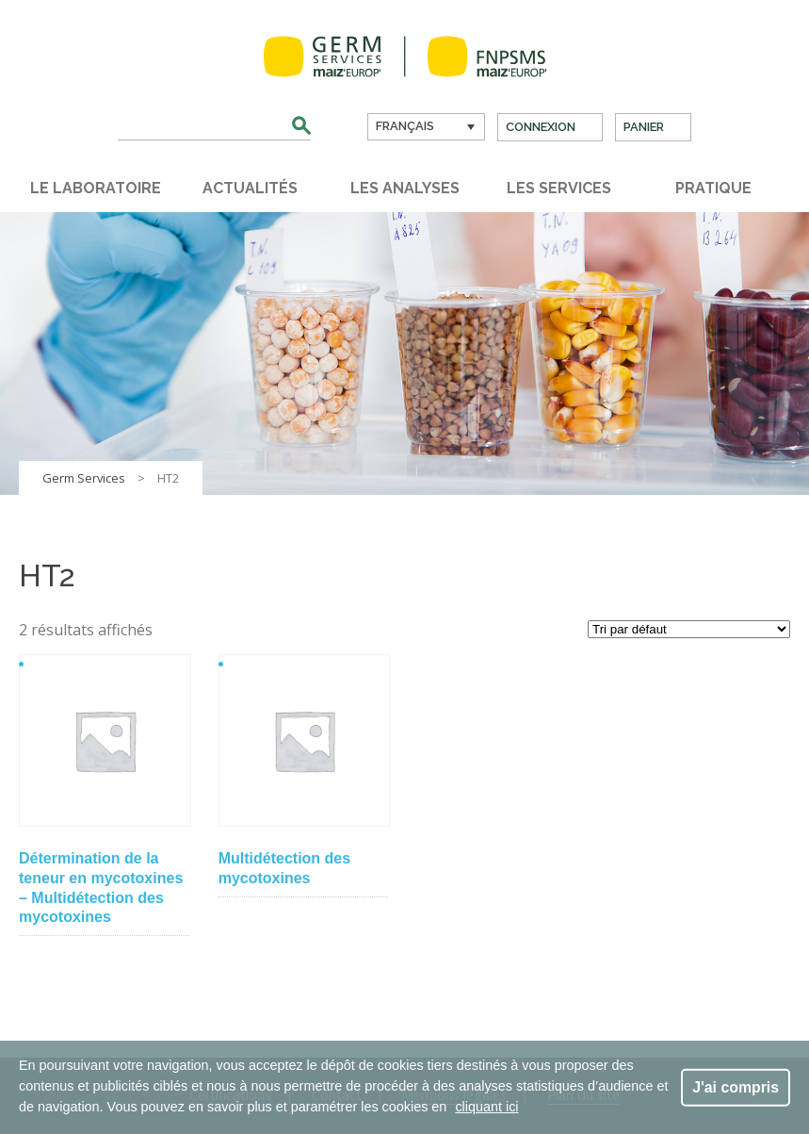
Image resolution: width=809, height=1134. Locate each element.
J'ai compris (735, 1086)
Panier (643, 127)
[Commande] (689, 629)
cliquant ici (486, 1106)
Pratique (713, 188)
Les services (559, 188)
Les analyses (405, 188)
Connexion (540, 127)
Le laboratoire (95, 188)
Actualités (250, 188)
